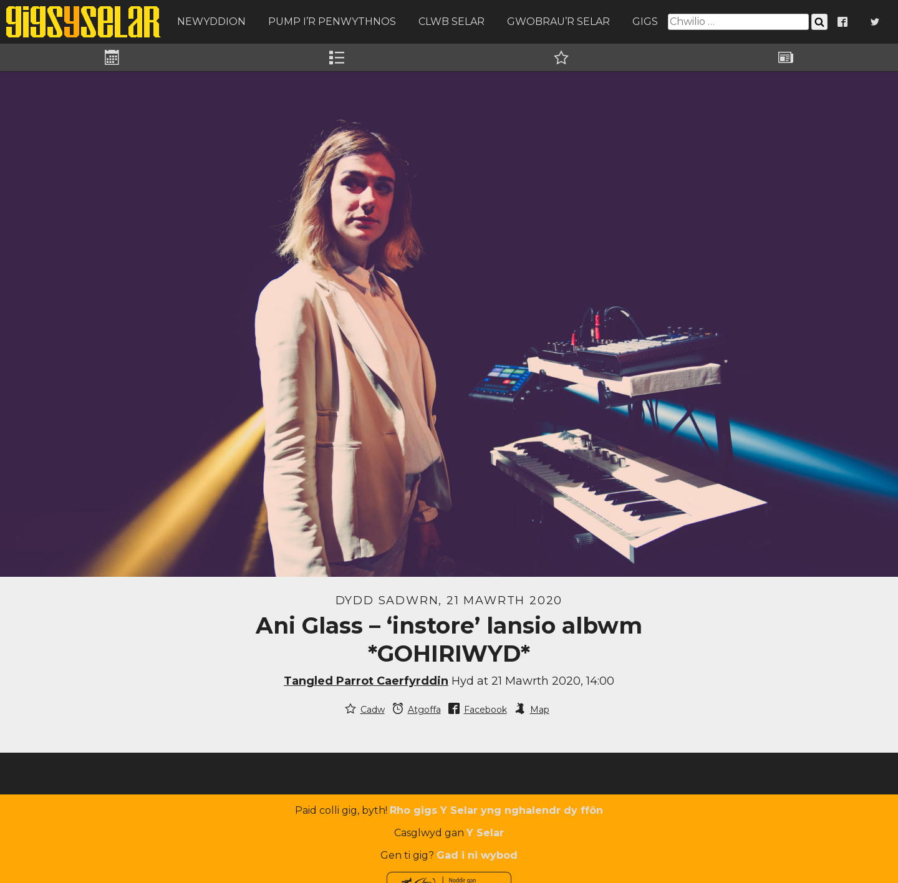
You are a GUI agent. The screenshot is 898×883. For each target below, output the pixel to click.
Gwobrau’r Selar (558, 21)
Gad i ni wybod (477, 855)
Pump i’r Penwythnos (332, 21)
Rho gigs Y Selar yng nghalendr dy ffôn (496, 810)
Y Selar (485, 833)
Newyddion (211, 21)
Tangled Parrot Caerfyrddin (366, 681)
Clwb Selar (451, 21)
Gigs (645, 21)
